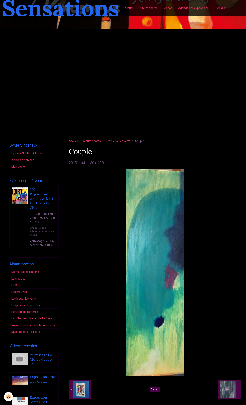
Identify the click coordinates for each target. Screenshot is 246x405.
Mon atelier (18, 166)
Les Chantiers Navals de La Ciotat (32, 318)
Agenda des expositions (193, 8)
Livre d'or (220, 8)
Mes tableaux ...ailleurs (25, 331)
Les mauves (19, 291)
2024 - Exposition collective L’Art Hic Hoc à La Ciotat (41, 199)
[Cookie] (8, 396)
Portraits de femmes (24, 311)
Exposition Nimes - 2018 (40, 399)
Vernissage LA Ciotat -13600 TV (41, 359)
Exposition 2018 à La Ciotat (42, 379)
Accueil (129, 8)
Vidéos (168, 8)
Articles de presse (22, 160)
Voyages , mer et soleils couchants (33, 325)
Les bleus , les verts (118, 141)
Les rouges (18, 278)
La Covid (16, 285)
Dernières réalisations (25, 271)
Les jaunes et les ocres (25, 305)
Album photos (149, 8)
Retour (154, 389)
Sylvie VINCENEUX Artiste (27, 153)
